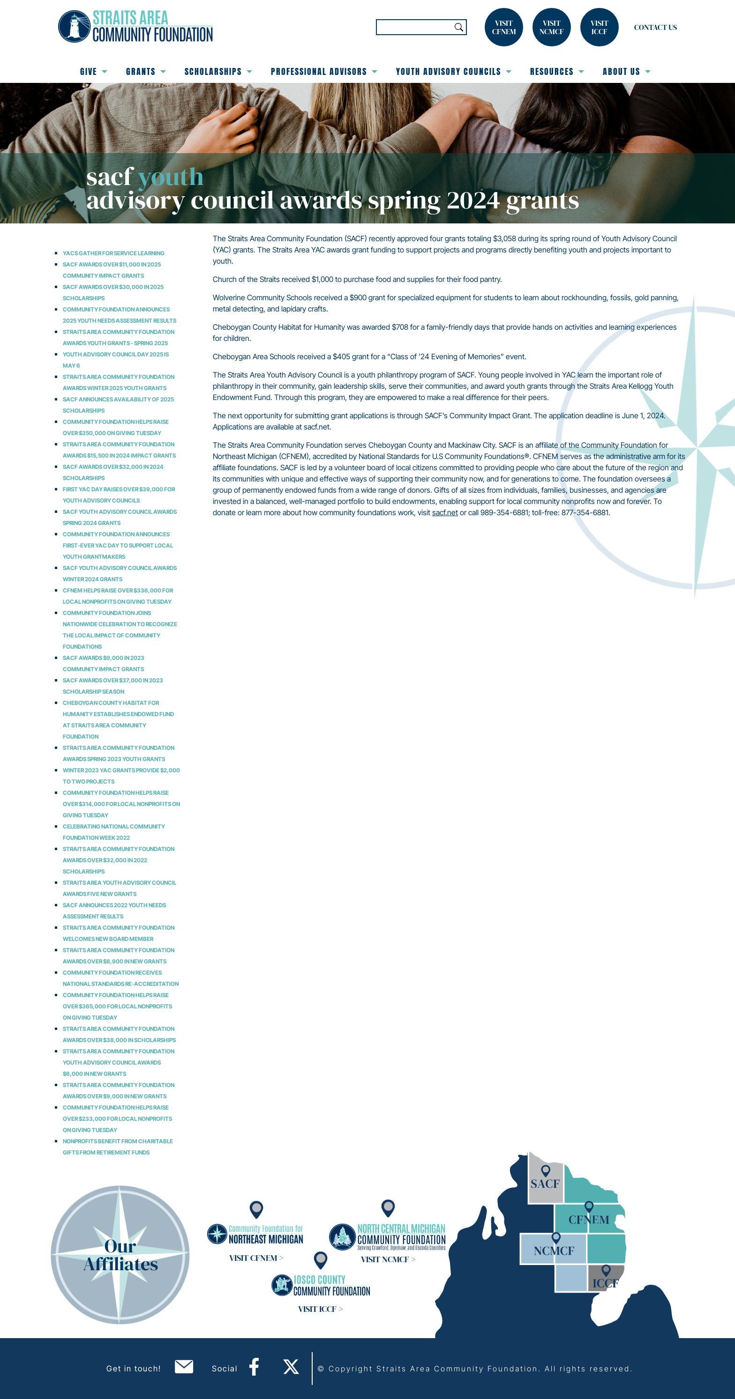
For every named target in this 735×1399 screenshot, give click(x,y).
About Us (627, 71)
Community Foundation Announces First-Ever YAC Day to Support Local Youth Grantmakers (118, 545)
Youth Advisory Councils (453, 71)
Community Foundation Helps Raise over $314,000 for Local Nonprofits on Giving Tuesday (121, 804)
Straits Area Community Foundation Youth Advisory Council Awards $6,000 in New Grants (118, 1062)
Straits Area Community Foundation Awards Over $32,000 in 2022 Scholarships (118, 860)
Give (93, 71)
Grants (146, 71)
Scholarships (218, 71)
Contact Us (655, 27)
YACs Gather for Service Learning (114, 253)
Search (459, 27)
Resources (557, 71)
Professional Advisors (324, 71)
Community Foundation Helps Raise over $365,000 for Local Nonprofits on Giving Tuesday (117, 1006)
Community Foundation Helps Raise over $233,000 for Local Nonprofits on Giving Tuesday (117, 1118)
